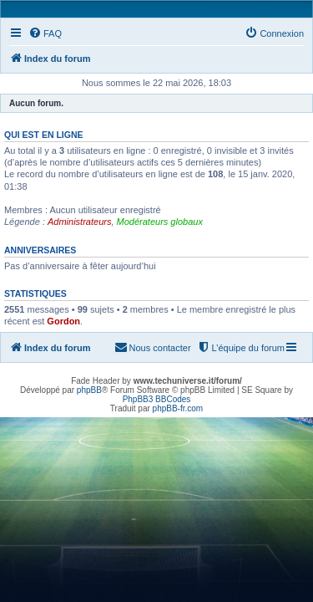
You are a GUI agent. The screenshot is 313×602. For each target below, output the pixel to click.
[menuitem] (45, 33)
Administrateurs (79, 222)
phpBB (89, 390)
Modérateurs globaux (160, 222)
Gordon (63, 321)
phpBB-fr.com (178, 408)
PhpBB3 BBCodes (157, 399)
